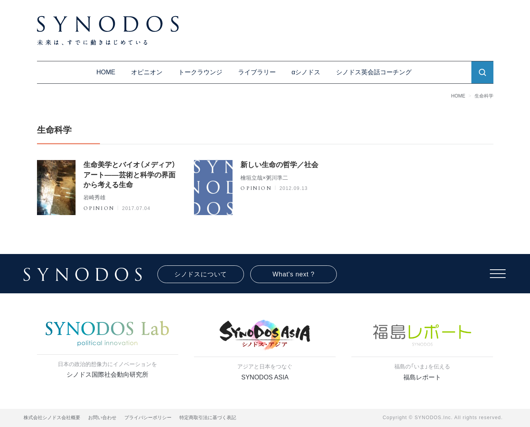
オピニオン (147, 72)
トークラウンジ (200, 72)
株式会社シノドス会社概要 (52, 417)
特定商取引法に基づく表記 (207, 417)
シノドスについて (200, 274)
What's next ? (294, 274)
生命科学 (484, 96)
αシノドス (306, 72)
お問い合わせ (102, 417)
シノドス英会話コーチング (374, 72)
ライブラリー (257, 72)
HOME (105, 72)
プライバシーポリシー (148, 417)
